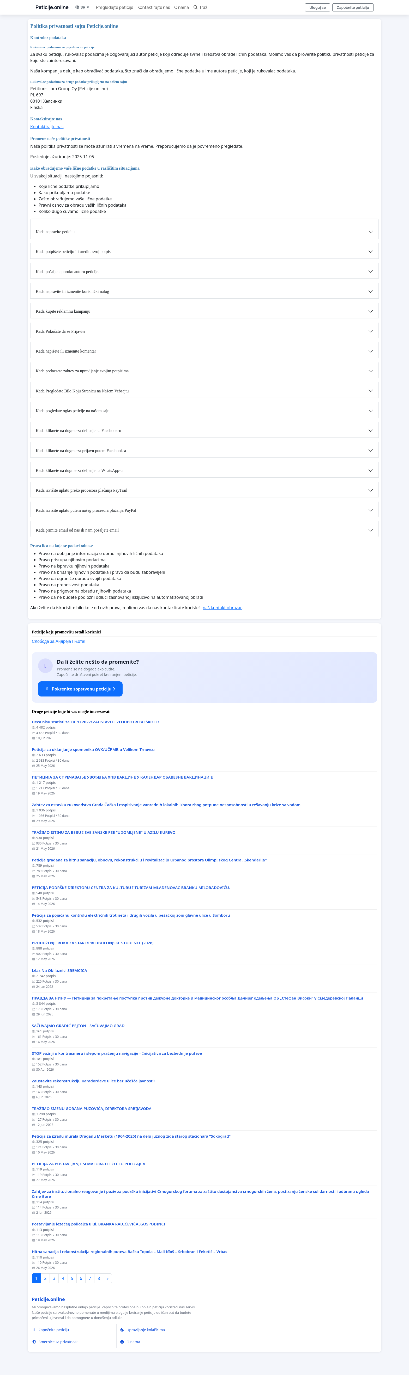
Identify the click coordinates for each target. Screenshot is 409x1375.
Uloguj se (317, 7)
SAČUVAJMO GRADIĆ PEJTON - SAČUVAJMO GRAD (78, 1025)
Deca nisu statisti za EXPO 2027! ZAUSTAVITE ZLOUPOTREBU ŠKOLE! (95, 721)
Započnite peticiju (353, 7)
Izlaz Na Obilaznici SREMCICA (59, 970)
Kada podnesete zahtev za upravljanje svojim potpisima (82, 371)
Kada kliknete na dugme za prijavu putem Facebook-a (81, 450)
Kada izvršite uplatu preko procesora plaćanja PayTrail (81, 490)
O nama (181, 7)
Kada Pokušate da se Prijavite (60, 331)
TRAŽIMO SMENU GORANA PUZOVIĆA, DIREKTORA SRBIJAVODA (92, 1108)
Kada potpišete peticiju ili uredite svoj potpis (73, 251)
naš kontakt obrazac (222, 608)
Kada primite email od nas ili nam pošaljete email (77, 530)
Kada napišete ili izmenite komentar (66, 351)
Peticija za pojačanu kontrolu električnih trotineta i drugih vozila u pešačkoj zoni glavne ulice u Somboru (131, 915)
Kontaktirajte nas (153, 7)
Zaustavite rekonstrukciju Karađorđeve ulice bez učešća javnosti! (93, 1080)
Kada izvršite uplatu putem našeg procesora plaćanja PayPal (86, 510)
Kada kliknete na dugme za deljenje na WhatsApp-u (79, 470)
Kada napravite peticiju (55, 232)
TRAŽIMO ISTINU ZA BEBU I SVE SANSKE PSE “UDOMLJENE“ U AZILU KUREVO (104, 832)
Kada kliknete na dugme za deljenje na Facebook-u (78, 430)
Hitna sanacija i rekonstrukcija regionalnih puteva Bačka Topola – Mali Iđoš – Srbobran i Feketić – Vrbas (129, 1251)
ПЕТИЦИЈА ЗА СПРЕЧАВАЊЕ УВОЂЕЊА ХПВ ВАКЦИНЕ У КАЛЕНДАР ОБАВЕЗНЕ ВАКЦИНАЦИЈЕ (122, 777)
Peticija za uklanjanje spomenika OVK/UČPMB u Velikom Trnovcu (93, 749)
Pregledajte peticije (114, 7)
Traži (200, 7)
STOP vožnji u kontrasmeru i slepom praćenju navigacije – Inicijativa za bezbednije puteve (117, 1053)
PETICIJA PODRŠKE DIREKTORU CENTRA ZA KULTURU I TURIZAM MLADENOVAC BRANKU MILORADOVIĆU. (131, 887)
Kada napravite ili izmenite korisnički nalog (72, 291)
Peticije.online (52, 7)
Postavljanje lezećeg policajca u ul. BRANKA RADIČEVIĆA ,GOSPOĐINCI (98, 1224)
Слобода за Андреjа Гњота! (58, 641)
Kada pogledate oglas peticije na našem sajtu (73, 411)
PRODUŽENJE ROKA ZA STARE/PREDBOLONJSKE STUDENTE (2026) (93, 942)
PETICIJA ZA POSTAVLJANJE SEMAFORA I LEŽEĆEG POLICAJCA (88, 1163)
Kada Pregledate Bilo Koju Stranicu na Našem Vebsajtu (82, 391)
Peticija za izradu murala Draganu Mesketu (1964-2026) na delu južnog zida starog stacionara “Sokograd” (131, 1136)
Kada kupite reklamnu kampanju (63, 311)
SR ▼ (82, 7)
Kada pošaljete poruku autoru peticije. (67, 271)
